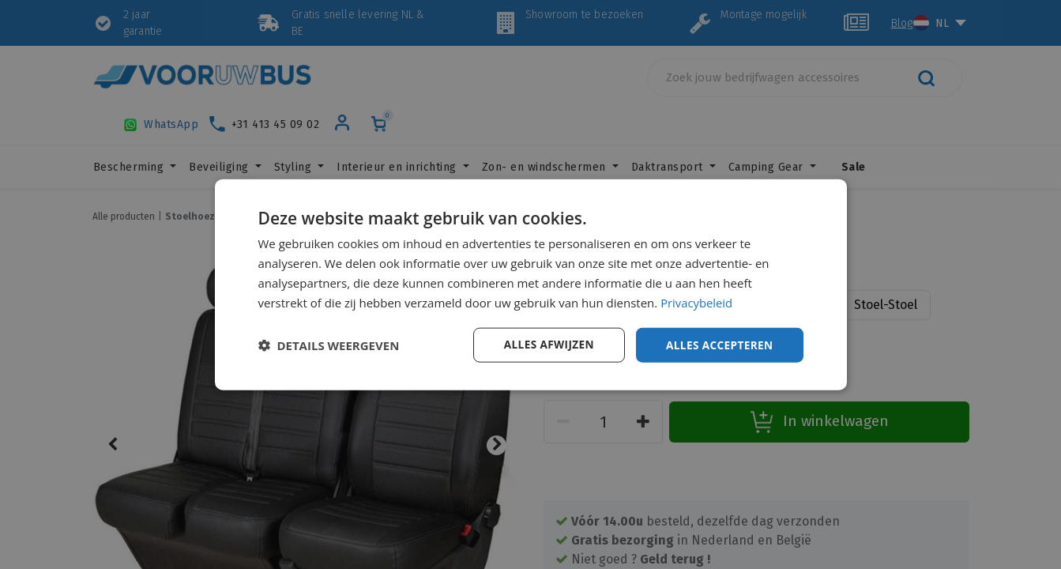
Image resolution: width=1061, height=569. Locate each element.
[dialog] (531, 284)
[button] (329, 345)
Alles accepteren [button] (718, 344)
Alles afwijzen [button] (544, 344)
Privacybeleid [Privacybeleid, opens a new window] (696, 302)
